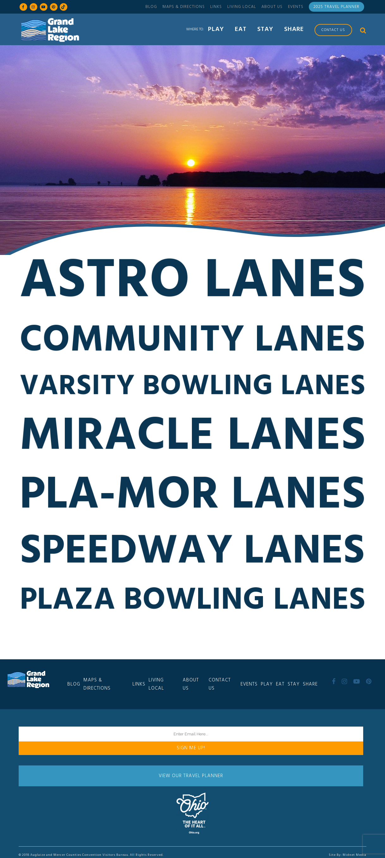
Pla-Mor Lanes (192, 500)
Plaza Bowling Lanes (192, 605)
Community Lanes (192, 344)
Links (216, 6)
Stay (294, 684)
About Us (272, 6)
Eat (280, 684)
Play (267, 684)
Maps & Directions (183, 6)
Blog (151, 6)
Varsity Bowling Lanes (192, 391)
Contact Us (220, 684)
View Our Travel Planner (191, 776)
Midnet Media (354, 854)
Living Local (241, 6)
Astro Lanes (192, 286)
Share (310, 684)
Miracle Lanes (192, 440)
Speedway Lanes (192, 555)
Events (295, 6)
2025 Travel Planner (336, 6)
